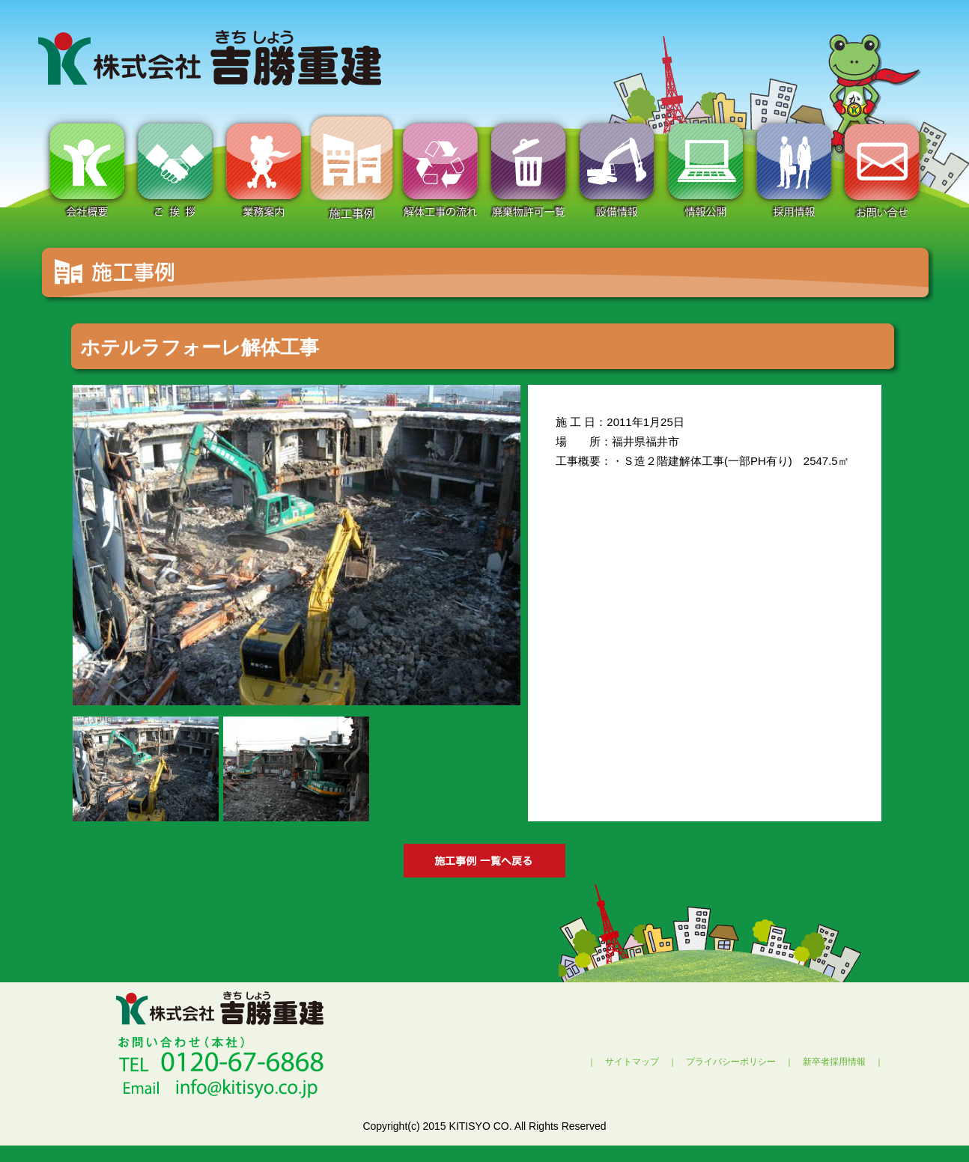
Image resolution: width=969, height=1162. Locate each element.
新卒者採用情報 (834, 1061)
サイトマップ (632, 1061)
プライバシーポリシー (731, 1061)
